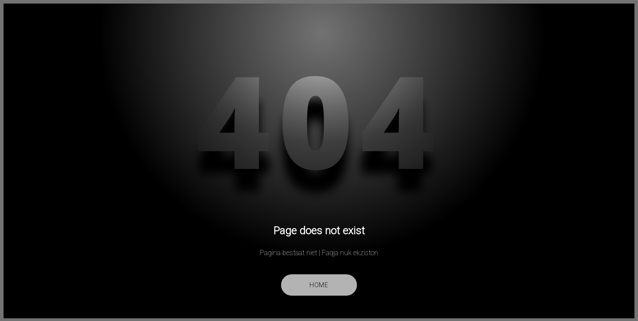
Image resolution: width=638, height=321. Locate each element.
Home (319, 285)
